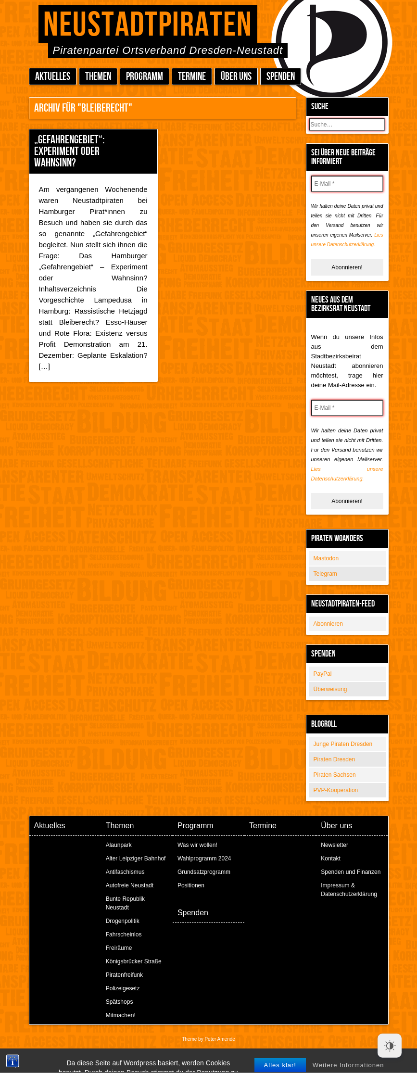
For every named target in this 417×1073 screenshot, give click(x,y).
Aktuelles (52, 76)
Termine (192, 76)
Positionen (190, 885)
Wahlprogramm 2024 (204, 858)
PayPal (323, 673)
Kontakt (331, 858)
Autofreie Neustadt (129, 885)
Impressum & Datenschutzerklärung (349, 889)
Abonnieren (328, 623)
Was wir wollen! (197, 845)
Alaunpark (119, 845)
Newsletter (334, 845)
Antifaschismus (125, 872)
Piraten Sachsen (335, 774)
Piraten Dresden (334, 759)
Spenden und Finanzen (350, 872)
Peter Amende (219, 1039)
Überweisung (330, 689)
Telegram (325, 573)
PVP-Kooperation (336, 790)
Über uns (236, 76)
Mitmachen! (121, 1015)
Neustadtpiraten (148, 25)
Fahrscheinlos (124, 934)
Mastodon (326, 558)
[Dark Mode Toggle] (390, 1046)
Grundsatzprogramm (203, 872)
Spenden (280, 76)
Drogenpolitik (122, 921)
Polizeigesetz (123, 988)
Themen (98, 76)
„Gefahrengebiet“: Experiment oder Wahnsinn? (69, 151)
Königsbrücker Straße (134, 961)
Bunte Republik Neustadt (125, 903)
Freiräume (119, 948)
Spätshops (119, 1001)
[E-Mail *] (347, 184)
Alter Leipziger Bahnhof (136, 858)
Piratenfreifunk (124, 975)
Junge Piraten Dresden (343, 744)
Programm (144, 76)
